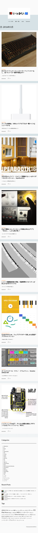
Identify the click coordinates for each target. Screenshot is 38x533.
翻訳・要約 (17, 21)
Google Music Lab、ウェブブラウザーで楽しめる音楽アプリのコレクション (19, 335)
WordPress (34, 526)
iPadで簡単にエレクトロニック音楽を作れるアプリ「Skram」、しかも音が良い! (18, 230)
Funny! (7, 333)
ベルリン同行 (10, 21)
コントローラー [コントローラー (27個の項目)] (29, 518)
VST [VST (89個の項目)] (23, 516)
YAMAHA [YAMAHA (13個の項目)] (30, 516)
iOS (4, 459)
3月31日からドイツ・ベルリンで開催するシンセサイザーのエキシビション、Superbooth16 (19, 177)
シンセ (5, 475)
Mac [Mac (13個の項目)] (11, 512)
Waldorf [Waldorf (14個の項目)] (25, 516)
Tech (9, 333)
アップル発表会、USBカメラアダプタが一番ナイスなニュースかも (18, 124)
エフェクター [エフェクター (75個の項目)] (23, 518)
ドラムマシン (6, 479)
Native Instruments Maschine (9, 466)
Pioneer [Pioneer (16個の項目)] (29, 514)
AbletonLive (6, 446)
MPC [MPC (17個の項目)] (32, 512)
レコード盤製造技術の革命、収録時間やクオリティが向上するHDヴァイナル (18, 282)
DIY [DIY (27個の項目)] (28, 510)
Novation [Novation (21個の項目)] (25, 514)
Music (5, 464)
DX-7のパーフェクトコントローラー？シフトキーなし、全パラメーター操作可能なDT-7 (18, 71)
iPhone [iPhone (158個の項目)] (6, 512)
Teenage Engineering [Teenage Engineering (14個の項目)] (15, 516)
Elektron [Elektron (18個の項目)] (32, 510)
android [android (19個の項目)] (12, 510)
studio (5, 472)
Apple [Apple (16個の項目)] (16, 510)
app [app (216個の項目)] (14, 510)
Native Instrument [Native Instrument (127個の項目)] (19, 514)
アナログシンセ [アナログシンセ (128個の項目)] (6, 518)
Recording (5, 470)
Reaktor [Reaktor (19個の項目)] (34, 514)
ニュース (5, 480)
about (23, 21)
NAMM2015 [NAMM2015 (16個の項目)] (12, 514)
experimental (4, 333)
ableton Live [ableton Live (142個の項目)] (5, 510)
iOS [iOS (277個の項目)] (34, 510)
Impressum (28, 21)
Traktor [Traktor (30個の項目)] (20, 516)
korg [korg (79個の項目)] (10, 512)
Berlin (2, 174)
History (5, 456)
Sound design (6, 471)
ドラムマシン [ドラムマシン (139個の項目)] (12, 520)
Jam (4, 460)
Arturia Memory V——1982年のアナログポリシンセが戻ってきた (15, 498)
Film (4, 452)
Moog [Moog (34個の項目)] (31, 512)
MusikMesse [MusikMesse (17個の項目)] (3, 514)
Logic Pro (5, 462)
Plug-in (5, 468)
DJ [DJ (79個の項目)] (29, 510)
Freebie (5, 454)
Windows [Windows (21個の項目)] (27, 516)
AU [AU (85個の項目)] (21, 510)
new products (4, 69)
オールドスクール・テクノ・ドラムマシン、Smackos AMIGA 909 (18, 371)
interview (5, 458)
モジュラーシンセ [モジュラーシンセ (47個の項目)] (20, 520)
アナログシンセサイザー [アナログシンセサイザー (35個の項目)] (15, 518)
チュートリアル (6, 478)
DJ (4, 450)
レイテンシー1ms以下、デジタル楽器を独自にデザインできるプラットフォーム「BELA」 (18, 424)
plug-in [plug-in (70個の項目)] (31, 514)
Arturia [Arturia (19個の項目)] (19, 510)
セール (5, 476)
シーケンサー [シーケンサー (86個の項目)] (5, 520)
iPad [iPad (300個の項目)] (3, 512)
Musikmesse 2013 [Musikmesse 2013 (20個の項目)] (7, 514)
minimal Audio (6, 463)
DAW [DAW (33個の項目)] (26, 510)
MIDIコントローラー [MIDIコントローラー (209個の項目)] (23, 512)
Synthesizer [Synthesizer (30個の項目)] (11, 516)
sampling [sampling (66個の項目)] (7, 516)
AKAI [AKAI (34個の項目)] (9, 510)
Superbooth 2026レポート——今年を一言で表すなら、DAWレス (15, 496)
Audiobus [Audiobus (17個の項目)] (23, 510)
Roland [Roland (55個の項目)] (3, 516)
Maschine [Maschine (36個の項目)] (14, 512)
